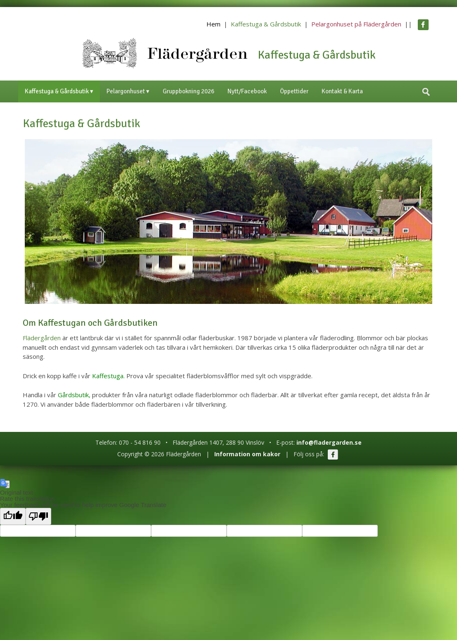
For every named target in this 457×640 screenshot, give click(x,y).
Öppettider (294, 91)
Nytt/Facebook (247, 91)
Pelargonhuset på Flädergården (356, 24)
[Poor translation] (38, 516)
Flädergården (42, 338)
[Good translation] (13, 516)
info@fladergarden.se (329, 442)
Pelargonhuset (126, 91)
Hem (213, 24)
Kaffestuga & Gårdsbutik (266, 24)
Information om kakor (247, 454)
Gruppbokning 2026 (188, 91)
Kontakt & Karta (342, 91)
